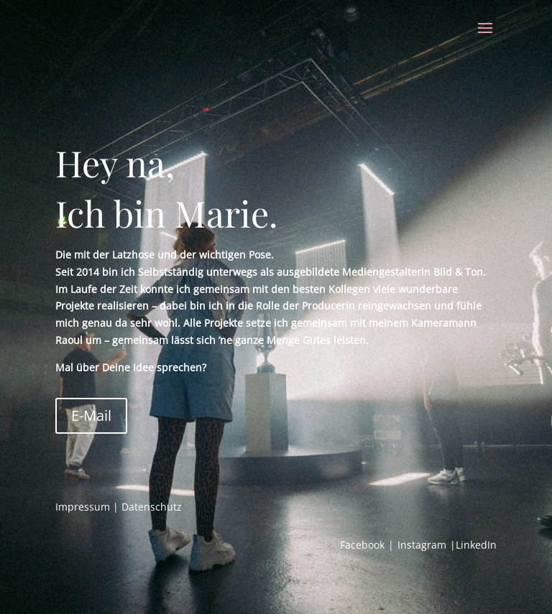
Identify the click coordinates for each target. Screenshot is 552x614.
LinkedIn (476, 545)
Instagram (421, 545)
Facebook (362, 545)
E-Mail (91, 415)
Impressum (82, 506)
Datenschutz (151, 506)
